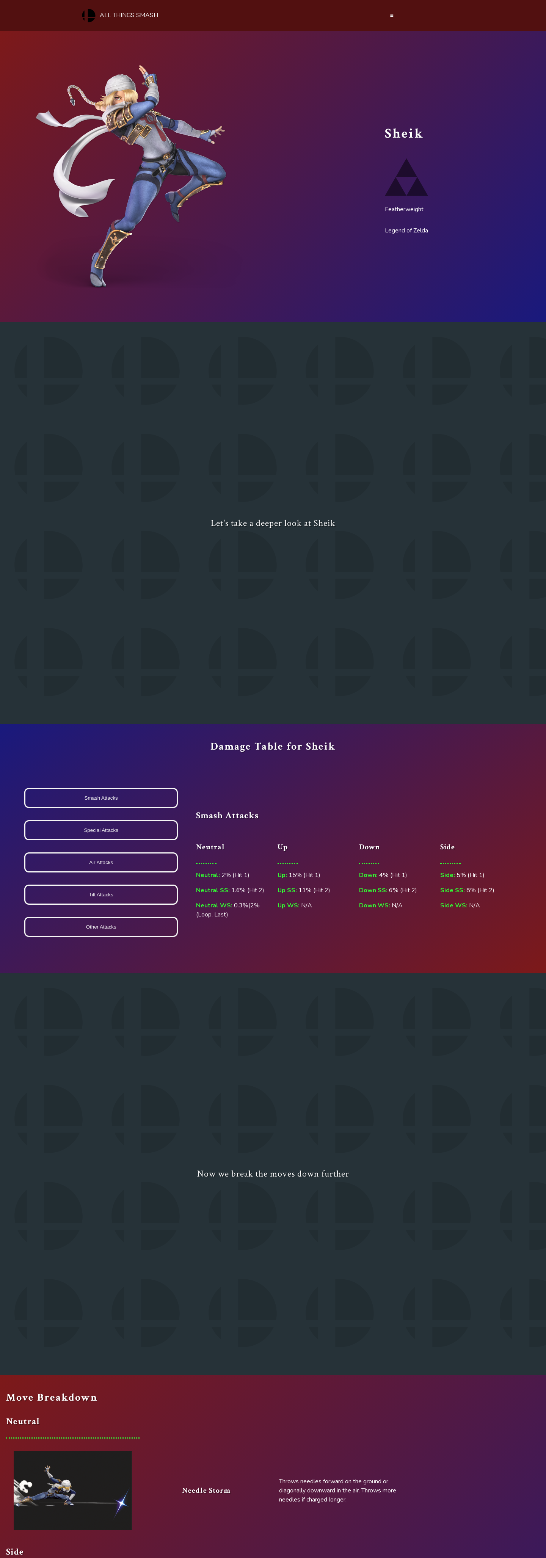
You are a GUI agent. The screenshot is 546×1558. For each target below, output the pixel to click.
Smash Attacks (101, 798)
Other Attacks (101, 927)
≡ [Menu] (391, 15)
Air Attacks (101, 862)
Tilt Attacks (101, 894)
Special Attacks (101, 830)
